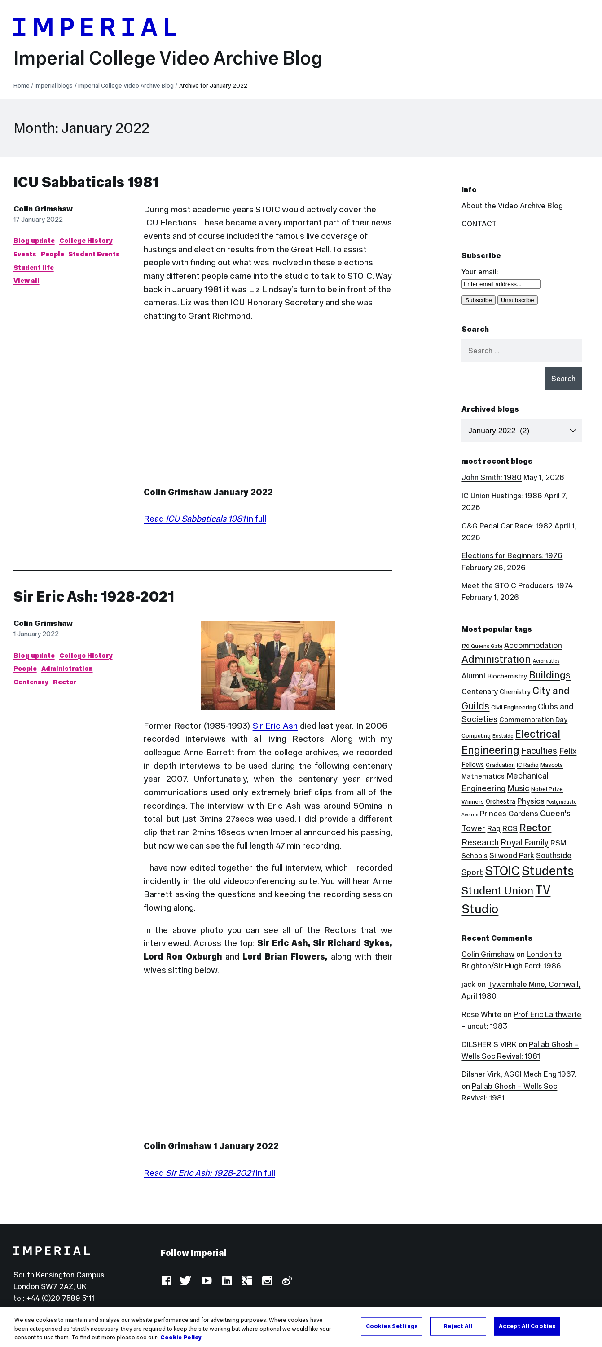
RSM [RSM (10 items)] (558, 843)
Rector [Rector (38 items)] (535, 827)
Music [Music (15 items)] (518, 788)
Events (24, 254)
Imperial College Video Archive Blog (167, 58)
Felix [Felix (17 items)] (567, 750)
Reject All (458, 1325)
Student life (33, 267)
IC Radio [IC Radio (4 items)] (528, 765)
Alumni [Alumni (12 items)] (473, 676)
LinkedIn (226, 1281)
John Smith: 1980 (491, 477)
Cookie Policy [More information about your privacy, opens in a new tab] (181, 1337)
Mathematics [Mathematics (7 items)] (483, 776)
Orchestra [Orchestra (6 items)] (500, 801)
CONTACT (479, 224)
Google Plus (246, 1281)
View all (26, 280)
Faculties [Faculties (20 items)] (539, 750)
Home (21, 85)
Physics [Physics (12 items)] (531, 801)
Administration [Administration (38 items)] (496, 659)
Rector (65, 682)
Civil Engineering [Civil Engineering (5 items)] (513, 707)
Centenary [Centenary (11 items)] (479, 691)
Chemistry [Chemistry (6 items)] (515, 692)
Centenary (30, 682)
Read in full (205, 518)
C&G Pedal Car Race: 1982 (507, 526)
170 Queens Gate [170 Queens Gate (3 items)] (481, 646)
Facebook (166, 1281)
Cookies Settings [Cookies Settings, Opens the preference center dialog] (391, 1325)
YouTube (206, 1281)
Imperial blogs (54, 85)
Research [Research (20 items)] (480, 842)
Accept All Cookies (527, 1325)
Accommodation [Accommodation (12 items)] (533, 645)
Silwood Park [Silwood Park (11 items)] (511, 855)
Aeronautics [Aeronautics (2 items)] (546, 661)
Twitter (186, 1281)
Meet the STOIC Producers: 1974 (517, 585)
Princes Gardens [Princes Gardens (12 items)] (509, 814)
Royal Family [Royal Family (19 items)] (525, 842)
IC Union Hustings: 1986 (501, 496)
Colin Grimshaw (43, 209)
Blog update (34, 240)
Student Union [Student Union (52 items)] (497, 891)
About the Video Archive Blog (512, 206)
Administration (67, 668)
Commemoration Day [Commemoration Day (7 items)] (533, 719)
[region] (301, 1327)
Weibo (286, 1281)
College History (86, 240)
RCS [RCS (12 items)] (510, 828)
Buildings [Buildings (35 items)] (550, 675)
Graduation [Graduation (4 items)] (500, 765)
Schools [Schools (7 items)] (474, 855)
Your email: (479, 272)
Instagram (266, 1281)
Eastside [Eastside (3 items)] (502, 736)
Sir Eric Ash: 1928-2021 (93, 596)
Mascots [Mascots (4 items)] (551, 765)
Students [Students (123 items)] (548, 871)
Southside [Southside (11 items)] (553, 855)
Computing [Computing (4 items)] (476, 736)
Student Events (94, 254)
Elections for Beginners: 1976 (511, 555)
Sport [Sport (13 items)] (472, 872)
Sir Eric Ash (275, 725)
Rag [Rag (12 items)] (494, 828)
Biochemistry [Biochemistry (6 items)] (507, 676)
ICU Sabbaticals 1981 (86, 182)
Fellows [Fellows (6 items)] (472, 765)
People (52, 254)
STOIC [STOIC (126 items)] (502, 871)
